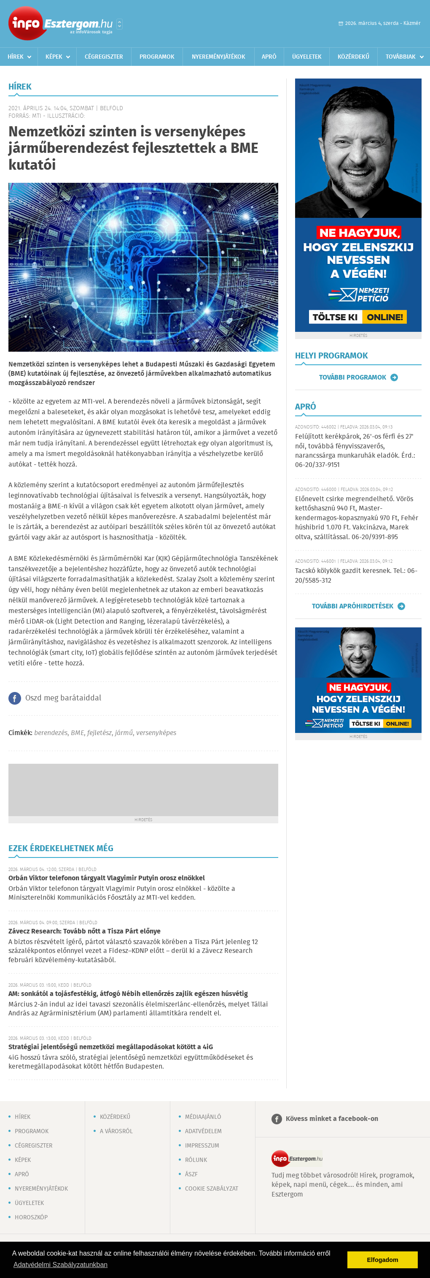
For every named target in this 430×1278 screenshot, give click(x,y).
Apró (269, 57)
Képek (54, 57)
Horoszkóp (31, 1217)
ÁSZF (191, 1174)
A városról (116, 1131)
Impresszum (202, 1145)
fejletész (99, 733)
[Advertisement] (143, 789)
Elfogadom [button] (382, 1259)
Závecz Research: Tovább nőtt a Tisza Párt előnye (84, 931)
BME (77, 733)
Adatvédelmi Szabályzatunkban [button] (60, 1264)
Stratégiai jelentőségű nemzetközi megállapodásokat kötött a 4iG (110, 1047)
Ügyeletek (307, 57)
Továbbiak (401, 57)
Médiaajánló (203, 1117)
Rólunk (196, 1160)
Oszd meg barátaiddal (63, 698)
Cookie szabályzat (211, 1189)
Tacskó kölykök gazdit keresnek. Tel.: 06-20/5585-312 (356, 576)
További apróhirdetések (352, 606)
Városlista (119, 24)
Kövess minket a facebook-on (332, 1119)
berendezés (50, 733)
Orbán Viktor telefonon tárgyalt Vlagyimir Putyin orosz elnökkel (106, 878)
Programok (157, 57)
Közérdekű (353, 57)
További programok (352, 377)
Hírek (16, 57)
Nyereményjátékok (218, 57)
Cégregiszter (104, 57)
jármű (124, 733)
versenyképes (156, 733)
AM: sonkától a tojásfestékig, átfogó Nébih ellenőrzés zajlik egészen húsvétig (128, 994)
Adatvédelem (203, 1131)
